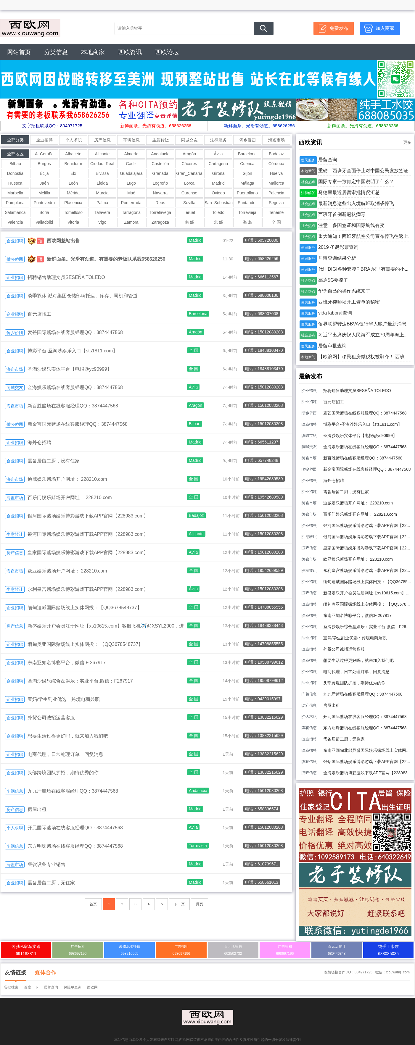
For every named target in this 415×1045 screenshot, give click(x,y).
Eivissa (102, 173)
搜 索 (264, 28)
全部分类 (15, 140)
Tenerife (276, 212)
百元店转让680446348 (336, 950)
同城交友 (189, 140)
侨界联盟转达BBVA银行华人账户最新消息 (362, 323)
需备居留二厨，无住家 (51, 882)
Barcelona (247, 153)
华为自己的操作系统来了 (344, 290)
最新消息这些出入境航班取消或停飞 (356, 203)
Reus (160, 202)
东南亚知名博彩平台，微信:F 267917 (67, 662)
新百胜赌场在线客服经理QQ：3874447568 (73, 405)
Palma (102, 202)
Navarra (160, 193)
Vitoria (73, 222)
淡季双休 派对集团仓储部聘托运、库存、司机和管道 (83, 295)
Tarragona (131, 212)
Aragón (189, 153)
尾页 (199, 904)
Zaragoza (160, 222)
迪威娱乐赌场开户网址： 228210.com (67, 479)
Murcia (102, 193)
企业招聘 (44, 140)
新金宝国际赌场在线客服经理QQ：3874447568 (78, 424)
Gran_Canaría (189, 173)
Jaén (44, 183)
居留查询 (327, 159)
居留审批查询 (332, 345)
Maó (131, 193)
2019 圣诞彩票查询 (338, 247)
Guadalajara (131, 173)
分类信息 (56, 52)
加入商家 (385, 28)
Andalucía (160, 153)
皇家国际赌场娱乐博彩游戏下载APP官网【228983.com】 (88, 552)
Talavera (102, 212)
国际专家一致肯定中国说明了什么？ (356, 181)
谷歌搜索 (11, 987)
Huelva (276, 173)
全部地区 (15, 153)
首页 (93, 904)
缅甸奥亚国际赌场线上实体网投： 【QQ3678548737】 (85, 644)
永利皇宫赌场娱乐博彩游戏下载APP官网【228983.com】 (88, 589)
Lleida (102, 183)
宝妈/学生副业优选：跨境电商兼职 (64, 699)
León (73, 183)
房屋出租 (37, 809)
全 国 (276, 222)
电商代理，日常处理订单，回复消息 (65, 754)
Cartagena (218, 163)
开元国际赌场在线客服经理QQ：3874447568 (75, 827)
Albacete (73, 153)
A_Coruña (44, 153)
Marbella (15, 193)
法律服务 (218, 140)
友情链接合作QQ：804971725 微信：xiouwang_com (367, 972)
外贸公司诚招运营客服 (51, 717)
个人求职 (73, 140)
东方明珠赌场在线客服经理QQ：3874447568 (75, 846)
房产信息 (102, 140)
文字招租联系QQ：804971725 (52, 125)
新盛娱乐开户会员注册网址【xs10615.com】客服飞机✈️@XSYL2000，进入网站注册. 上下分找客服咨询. (138, 625)
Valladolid (44, 222)
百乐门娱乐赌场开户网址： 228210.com (70, 497)
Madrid (218, 183)
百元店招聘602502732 (233, 950)
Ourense (189, 193)
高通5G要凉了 (333, 280)
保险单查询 (72, 987)
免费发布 (338, 28)
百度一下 (31, 987)
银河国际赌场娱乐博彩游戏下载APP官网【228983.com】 (88, 515)
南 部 (189, 222)
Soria (44, 212)
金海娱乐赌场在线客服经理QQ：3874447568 (75, 387)
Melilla (44, 193)
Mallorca (276, 183)
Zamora (131, 222)
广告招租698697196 (77, 950)
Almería (131, 153)
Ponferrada (131, 202)
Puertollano (247, 193)
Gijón (247, 173)
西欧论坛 (167, 52)
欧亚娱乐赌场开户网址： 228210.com (67, 570)
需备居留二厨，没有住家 (54, 460)
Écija (44, 173)
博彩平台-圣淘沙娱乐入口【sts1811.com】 (73, 350)
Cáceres (189, 163)
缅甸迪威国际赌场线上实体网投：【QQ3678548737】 (85, 607)
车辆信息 (131, 140)
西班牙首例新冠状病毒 (342, 214)
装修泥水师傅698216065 (129, 950)
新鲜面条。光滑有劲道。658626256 (155, 125)
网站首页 (19, 52)
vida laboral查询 (335, 312)
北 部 (218, 222)
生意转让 (160, 140)
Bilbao (15, 163)
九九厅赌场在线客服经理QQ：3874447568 (73, 791)
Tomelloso (73, 212)
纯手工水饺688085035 (388, 950)
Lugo (131, 183)
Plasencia (73, 202)
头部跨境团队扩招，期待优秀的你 (63, 772)
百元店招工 (39, 314)
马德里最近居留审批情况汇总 (349, 192)
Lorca (189, 183)
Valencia (15, 222)
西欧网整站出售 (63, 240)
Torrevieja (247, 212)
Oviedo (218, 193)
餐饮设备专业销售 (46, 864)
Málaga (247, 183)
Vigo (102, 222)
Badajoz (276, 153)
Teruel (189, 212)
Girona (218, 173)
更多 (407, 142)
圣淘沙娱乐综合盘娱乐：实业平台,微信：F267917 (80, 680)
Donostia (15, 173)
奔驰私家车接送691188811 (26, 950)
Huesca (15, 183)
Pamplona (15, 202)
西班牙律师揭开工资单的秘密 (349, 301)
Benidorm (73, 163)
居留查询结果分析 (337, 258)
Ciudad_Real (102, 163)
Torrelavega (160, 212)
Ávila (218, 153)
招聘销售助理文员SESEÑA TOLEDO (66, 277)
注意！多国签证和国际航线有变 (351, 225)
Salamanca (15, 212)
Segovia (276, 202)
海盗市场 (276, 140)
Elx (73, 173)
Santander (247, 202)
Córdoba (276, 163)
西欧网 (92, 987)
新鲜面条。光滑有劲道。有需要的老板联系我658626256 (106, 259)
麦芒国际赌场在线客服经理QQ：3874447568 (75, 332)
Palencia (276, 193)
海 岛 (247, 222)
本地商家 (93, 52)
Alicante (102, 153)
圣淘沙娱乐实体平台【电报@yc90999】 (70, 369)
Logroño (160, 183)
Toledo (218, 212)
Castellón (160, 163)
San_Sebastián (218, 202)
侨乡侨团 (247, 140)
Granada (160, 173)
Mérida (73, 193)
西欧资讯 (130, 52)
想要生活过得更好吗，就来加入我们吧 (68, 735)
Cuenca (247, 163)
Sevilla (189, 202)
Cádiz (131, 163)
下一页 (179, 904)
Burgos (44, 163)
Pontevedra (44, 202)
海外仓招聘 (39, 442)
